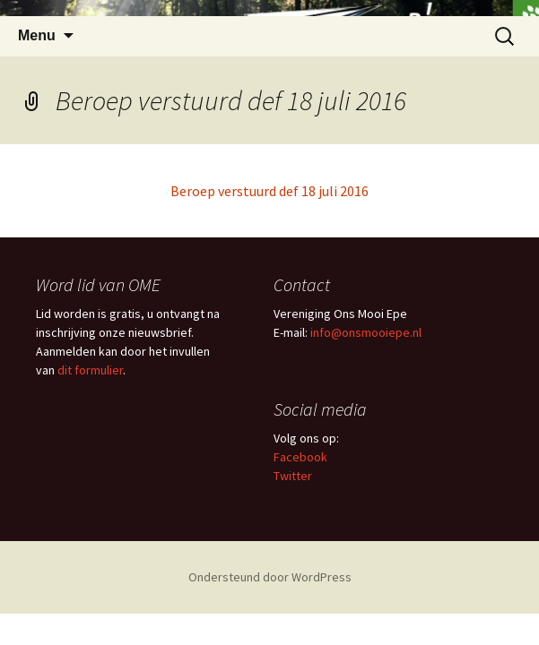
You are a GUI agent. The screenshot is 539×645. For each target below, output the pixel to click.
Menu (37, 35)
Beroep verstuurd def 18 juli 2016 (269, 191)
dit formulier (90, 370)
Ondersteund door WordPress (270, 577)
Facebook (300, 457)
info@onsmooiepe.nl (366, 332)
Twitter (293, 476)
